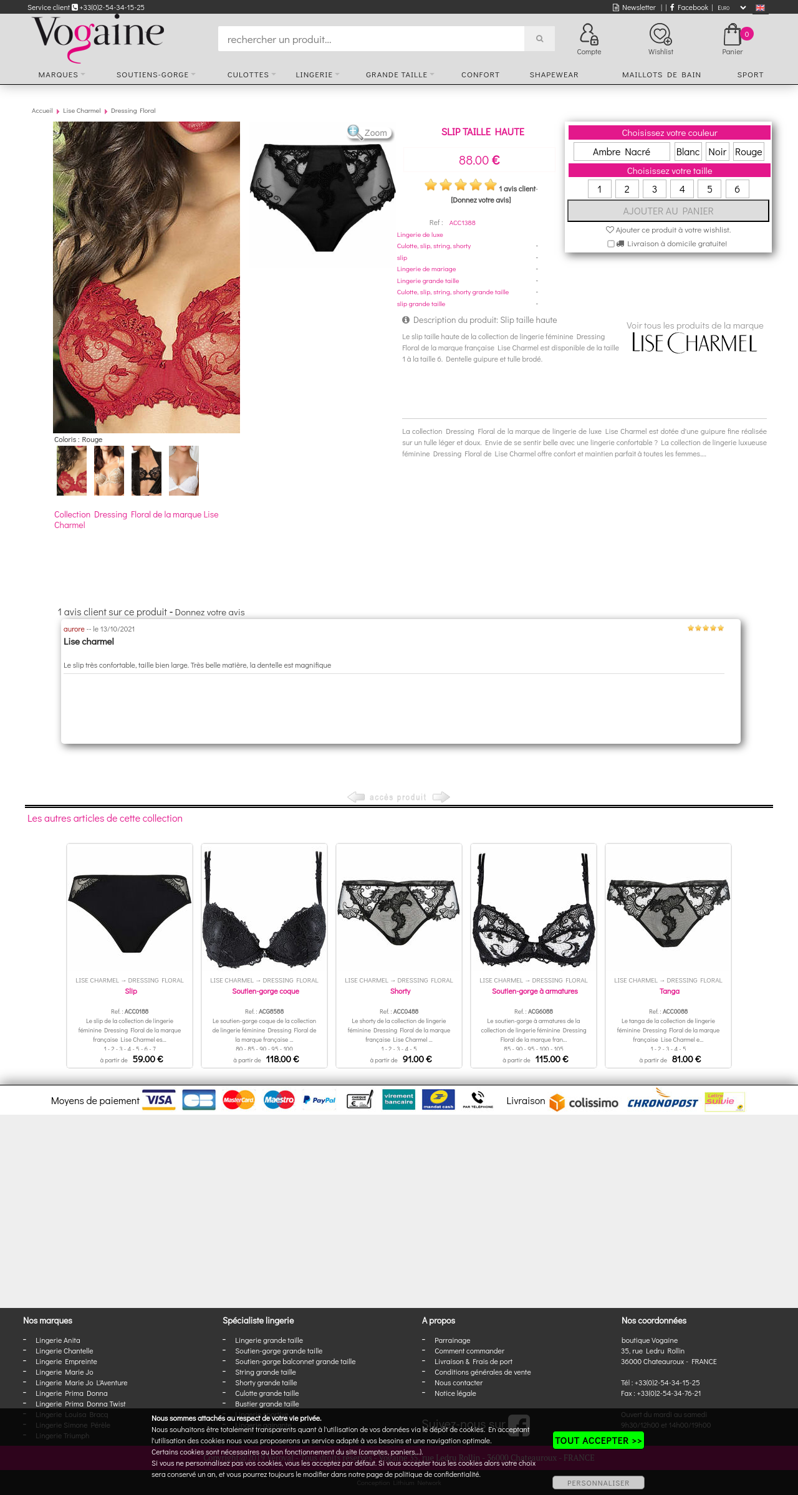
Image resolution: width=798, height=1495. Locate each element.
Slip (131, 991)
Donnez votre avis (210, 611)
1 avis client (517, 188)
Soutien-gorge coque (265, 991)
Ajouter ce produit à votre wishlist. (668, 229)
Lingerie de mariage (426, 268)
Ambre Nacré (621, 151)
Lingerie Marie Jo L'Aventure (81, 1382)
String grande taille (265, 1372)
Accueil (42, 110)
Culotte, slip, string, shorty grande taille (453, 291)
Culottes (248, 74)
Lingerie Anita (58, 1340)
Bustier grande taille (267, 1403)
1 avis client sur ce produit (112, 611)
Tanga (670, 991)
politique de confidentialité (437, 1474)
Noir (717, 151)
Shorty (400, 991)
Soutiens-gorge (153, 74)
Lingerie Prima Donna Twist (80, 1403)
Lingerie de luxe (420, 234)
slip (402, 257)
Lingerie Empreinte (66, 1361)
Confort (480, 74)
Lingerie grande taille (428, 280)
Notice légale (455, 1393)
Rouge (748, 151)
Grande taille (397, 74)
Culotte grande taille (267, 1393)
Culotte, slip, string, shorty (434, 245)
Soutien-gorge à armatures (535, 991)
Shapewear (554, 74)
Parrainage (452, 1340)
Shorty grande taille (266, 1382)
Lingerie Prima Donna (72, 1393)
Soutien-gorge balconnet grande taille (295, 1361)
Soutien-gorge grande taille (278, 1350)
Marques (59, 74)
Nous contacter (459, 1382)
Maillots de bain (661, 74)
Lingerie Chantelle (64, 1350)
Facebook (689, 7)
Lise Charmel (81, 110)
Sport (750, 74)
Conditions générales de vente (483, 1372)
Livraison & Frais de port (473, 1361)
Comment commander (469, 1350)
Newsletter (634, 7)
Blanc (688, 151)
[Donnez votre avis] (481, 199)
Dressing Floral (133, 110)
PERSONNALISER (598, 1483)
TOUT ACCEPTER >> (598, 1440)
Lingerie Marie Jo (64, 1372)
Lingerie (314, 74)
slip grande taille (421, 303)
